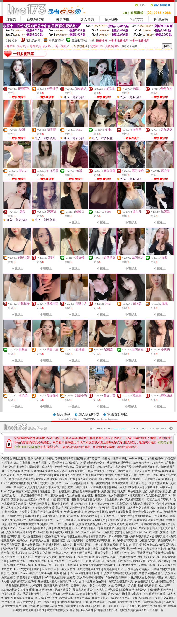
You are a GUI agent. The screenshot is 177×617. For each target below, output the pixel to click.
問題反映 (161, 19)
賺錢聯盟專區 (117, 414)
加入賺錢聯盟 (88, 414)
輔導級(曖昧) (56, 40)
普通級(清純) (79, 40)
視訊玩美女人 (88, 418)
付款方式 (136, 19)
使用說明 (112, 19)
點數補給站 (35, 19)
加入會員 (87, 19)
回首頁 (11, 19)
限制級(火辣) (34, 40)
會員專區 (63, 19)
